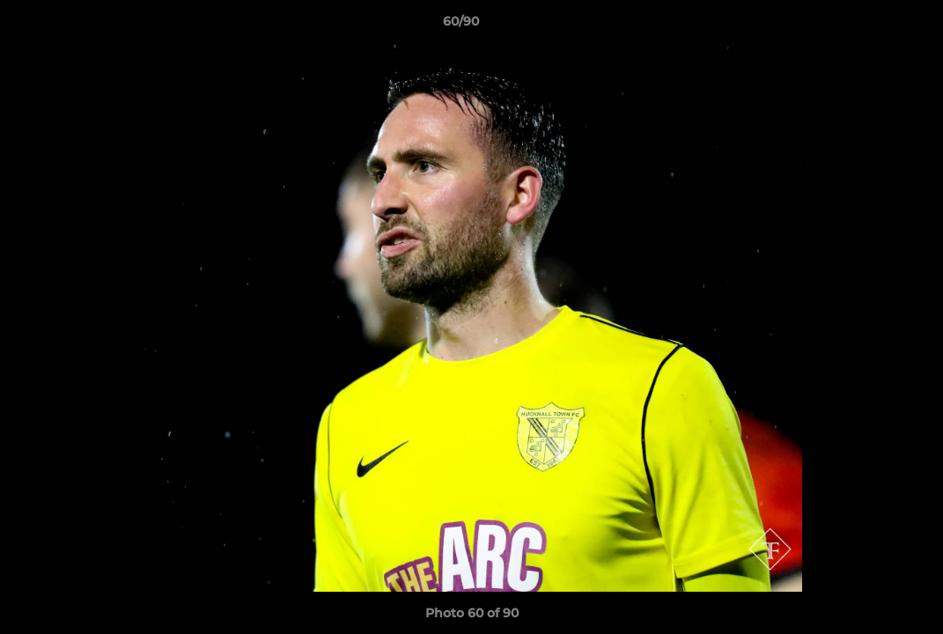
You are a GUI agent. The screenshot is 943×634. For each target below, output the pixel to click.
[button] (869, 25)
